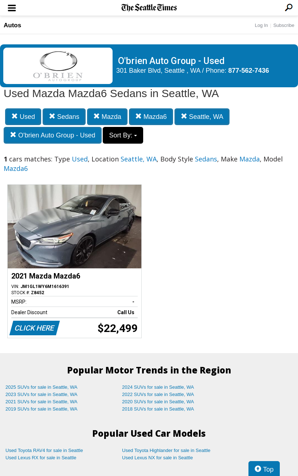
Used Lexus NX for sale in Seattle (157, 457)
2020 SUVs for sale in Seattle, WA (158, 401)
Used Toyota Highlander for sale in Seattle (166, 450)
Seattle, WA (202, 116)
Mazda (107, 116)
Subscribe (283, 25)
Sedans (64, 116)
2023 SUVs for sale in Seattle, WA (41, 394)
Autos (12, 25)
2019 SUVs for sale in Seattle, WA (41, 409)
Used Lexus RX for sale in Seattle (40, 457)
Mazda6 (151, 116)
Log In (261, 25)
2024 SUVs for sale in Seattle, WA (158, 387)
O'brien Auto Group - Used (52, 135)
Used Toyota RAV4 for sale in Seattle (44, 450)
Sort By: (123, 135)
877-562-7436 (248, 70)
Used (23, 116)
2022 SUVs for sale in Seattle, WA (158, 394)
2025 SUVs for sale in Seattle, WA (41, 387)
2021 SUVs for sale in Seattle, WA (41, 401)
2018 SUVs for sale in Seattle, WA (158, 409)
